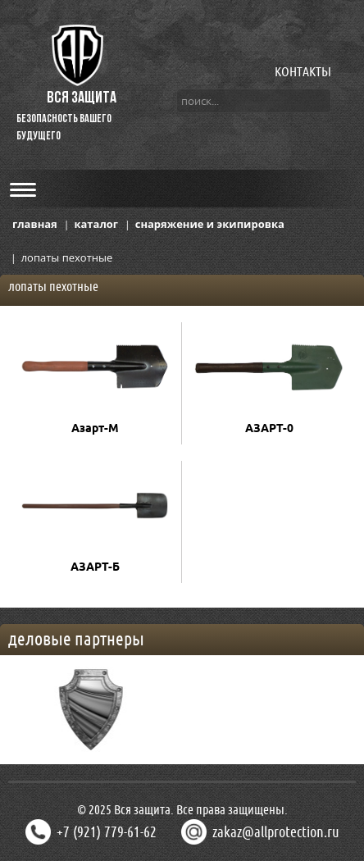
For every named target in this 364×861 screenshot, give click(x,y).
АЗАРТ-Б (95, 566)
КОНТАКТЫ (303, 71)
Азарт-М (95, 428)
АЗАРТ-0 (269, 428)
